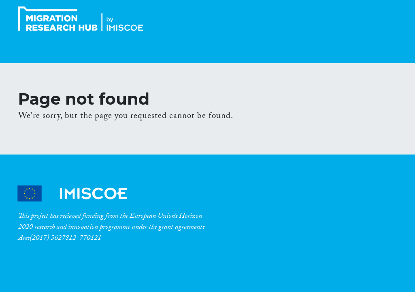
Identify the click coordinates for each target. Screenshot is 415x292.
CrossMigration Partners (79, 194)
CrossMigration (83, 18)
